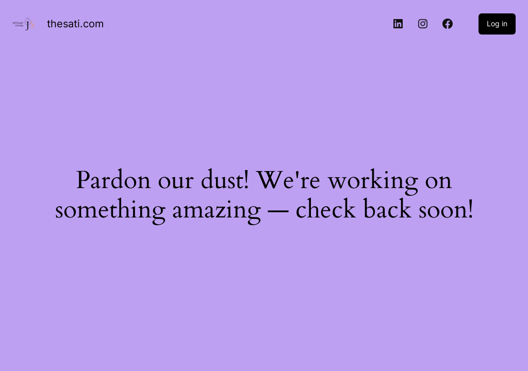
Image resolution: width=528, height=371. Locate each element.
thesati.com (75, 24)
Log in (497, 23)
